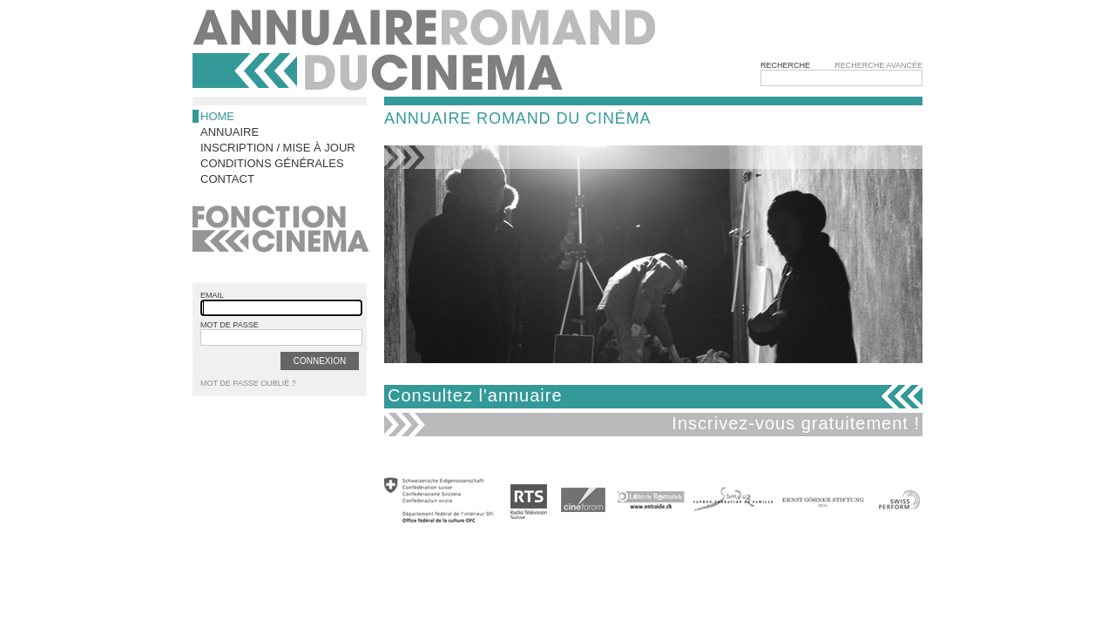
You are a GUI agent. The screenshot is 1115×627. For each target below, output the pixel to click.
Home (217, 116)
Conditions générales (272, 163)
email (212, 295)
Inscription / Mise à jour (277, 147)
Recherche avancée (878, 65)
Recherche (785, 65)
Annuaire (229, 131)
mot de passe (229, 324)
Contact (227, 178)
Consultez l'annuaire (475, 395)
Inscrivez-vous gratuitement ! (796, 423)
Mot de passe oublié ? (248, 383)
